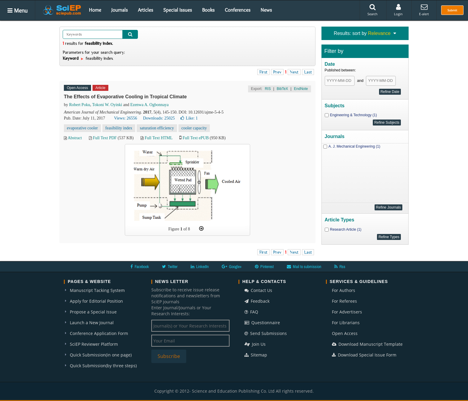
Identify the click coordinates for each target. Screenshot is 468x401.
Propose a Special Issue (93, 312)
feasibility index (119, 128)
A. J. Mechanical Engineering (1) (354, 146)
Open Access (345, 333)
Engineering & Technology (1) (353, 115)
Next (294, 72)
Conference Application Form (99, 333)
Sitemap (255, 355)
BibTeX (282, 89)
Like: (189, 118)
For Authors (343, 290)
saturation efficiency (157, 128)
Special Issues (177, 10)
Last (308, 72)
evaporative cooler (82, 128)
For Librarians (346, 322)
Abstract (75, 138)
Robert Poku (79, 104)
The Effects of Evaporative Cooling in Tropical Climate (125, 96)
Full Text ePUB (196, 138)
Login (398, 10)
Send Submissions (265, 333)
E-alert (424, 10)
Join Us (255, 344)
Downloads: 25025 (159, 118)
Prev (277, 72)
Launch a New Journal (92, 322)
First (263, 72)
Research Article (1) (345, 229)
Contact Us (258, 290)
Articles (145, 10)
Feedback (257, 301)
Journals (119, 10)
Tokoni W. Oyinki (107, 104)
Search (372, 10)
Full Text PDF (105, 138)
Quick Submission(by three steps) (103, 365)
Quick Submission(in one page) (101, 355)
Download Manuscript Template (367, 344)
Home (95, 10)
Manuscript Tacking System (97, 290)
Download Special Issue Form (364, 355)
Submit (452, 10)
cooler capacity (194, 128)
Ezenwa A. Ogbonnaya (149, 104)
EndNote (301, 89)
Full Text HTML (159, 138)
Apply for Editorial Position (96, 301)
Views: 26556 (125, 118)
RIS (268, 89)
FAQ (251, 312)
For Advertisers (347, 312)
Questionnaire (262, 322)
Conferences (237, 10)
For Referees (344, 301)
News (266, 10)
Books (208, 10)
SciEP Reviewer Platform (94, 344)
